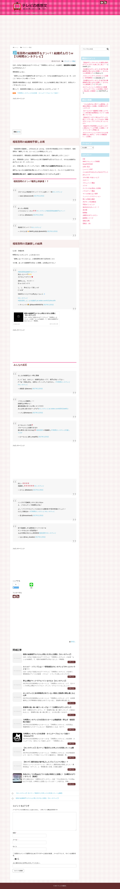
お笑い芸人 (86, 166)
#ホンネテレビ (57, 192)
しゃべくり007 (88, 169)
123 (97, 84)
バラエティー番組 (69, 61)
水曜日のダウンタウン (90, 215)
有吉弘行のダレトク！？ (91, 207)
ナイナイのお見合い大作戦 (92, 188)
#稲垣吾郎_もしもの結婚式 (27, 300)
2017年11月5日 (39, 196)
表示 (18, 132)
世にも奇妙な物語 (89, 199)
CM (84, 159)
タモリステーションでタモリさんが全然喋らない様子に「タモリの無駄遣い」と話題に (95, 134)
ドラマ (85, 185)
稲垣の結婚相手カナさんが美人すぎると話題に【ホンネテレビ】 (47, 654)
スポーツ (86, 180)
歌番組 (85, 212)
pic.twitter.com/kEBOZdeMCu (58, 408)
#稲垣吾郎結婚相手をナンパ (55, 211)
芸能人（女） (87, 223)
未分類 (85, 210)
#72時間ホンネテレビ (63, 382)
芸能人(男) (86, 221)
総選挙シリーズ (88, 218)
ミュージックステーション (92, 196)
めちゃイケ (86, 175)
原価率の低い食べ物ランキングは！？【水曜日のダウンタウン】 (47, 707)
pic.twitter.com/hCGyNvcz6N (46, 300)
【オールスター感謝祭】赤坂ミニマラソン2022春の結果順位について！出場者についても (96, 112)
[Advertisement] (60, 29)
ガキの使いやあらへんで (91, 177)
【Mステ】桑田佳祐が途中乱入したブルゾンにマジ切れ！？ (45, 762)
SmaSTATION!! (88, 164)
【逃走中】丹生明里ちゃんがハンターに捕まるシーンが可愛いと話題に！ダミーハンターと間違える (95, 128)
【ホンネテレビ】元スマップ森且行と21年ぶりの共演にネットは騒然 (36, 793)
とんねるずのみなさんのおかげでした (95, 172)
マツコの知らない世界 (90, 193)
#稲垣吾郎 (39, 430)
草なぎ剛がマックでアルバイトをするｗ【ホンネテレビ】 (45, 681)
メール (15, 839)
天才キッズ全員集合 (89, 202)
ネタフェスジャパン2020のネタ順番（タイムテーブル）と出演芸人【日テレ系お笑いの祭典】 (95, 89)
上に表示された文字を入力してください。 (27, 863)
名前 (15, 833)
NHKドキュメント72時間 (91, 161)
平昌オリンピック (89, 204)
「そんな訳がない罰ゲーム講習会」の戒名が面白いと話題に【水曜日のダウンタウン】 (95, 106)
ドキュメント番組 (89, 183)
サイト (15, 846)
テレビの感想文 (62, 885)
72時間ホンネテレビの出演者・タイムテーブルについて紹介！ (38, 93)
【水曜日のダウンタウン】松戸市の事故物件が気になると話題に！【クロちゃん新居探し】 (95, 71)
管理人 (73, 641)
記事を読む (71, 662)
